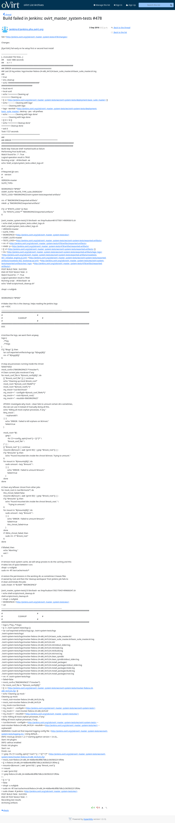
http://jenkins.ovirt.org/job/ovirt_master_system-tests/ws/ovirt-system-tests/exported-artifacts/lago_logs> (54, 252)
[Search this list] (154, 5)
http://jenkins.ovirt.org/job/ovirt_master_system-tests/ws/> (42, 234)
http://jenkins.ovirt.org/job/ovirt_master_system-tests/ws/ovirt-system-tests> (62, 722)
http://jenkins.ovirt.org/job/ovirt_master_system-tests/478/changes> (37, 37)
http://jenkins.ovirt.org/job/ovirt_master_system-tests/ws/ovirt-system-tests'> (60, 708)
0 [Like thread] (93, 807)
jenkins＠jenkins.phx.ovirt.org (26, 29)
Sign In (118, 5)
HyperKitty (88, 819)
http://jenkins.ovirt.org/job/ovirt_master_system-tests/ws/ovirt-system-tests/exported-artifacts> (59, 240)
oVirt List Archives (23, 5)
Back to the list (119, 32)
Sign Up (131, 5)
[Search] (171, 5)
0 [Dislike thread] (98, 807)
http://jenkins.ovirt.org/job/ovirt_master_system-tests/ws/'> (52, 713)
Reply (5, 810)
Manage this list (102, 5)
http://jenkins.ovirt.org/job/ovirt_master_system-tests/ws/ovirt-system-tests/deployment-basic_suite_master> (57, 100)
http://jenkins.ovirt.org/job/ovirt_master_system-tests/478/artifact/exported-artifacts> (48, 243)
